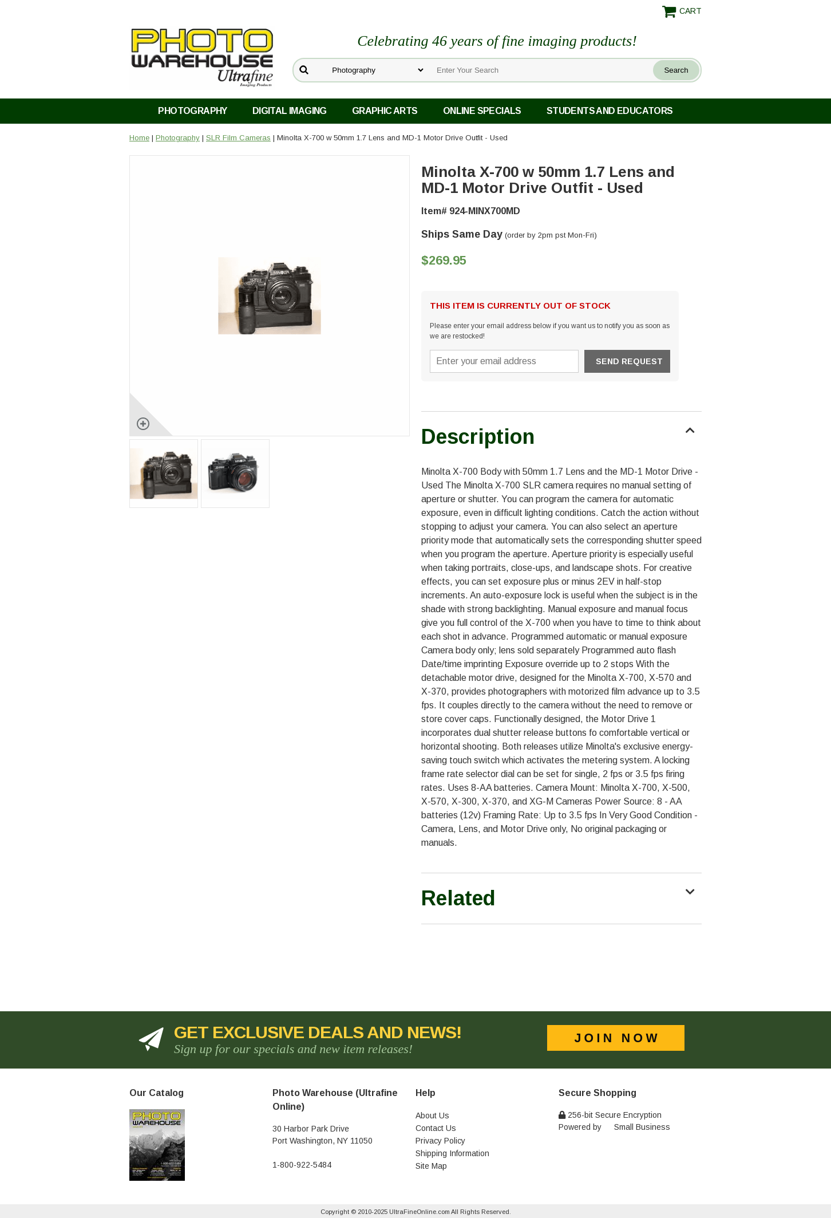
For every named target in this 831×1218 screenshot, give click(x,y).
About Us (432, 1115)
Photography (192, 111)
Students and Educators (610, 111)
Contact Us (436, 1128)
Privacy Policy (440, 1140)
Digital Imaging (289, 111)
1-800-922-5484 (301, 1164)
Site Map (431, 1165)
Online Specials (482, 111)
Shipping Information (452, 1153)
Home (139, 137)
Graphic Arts (385, 111)
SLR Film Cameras (238, 137)
